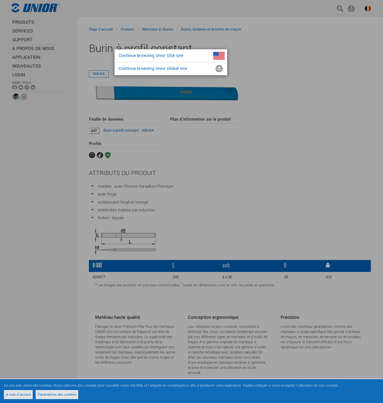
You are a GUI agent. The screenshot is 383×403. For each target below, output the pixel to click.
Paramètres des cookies (57, 394)
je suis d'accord (18, 394)
